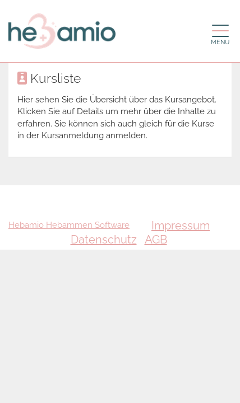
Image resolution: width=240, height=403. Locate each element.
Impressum (180, 225)
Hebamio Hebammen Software (69, 225)
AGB (156, 239)
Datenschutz (104, 239)
